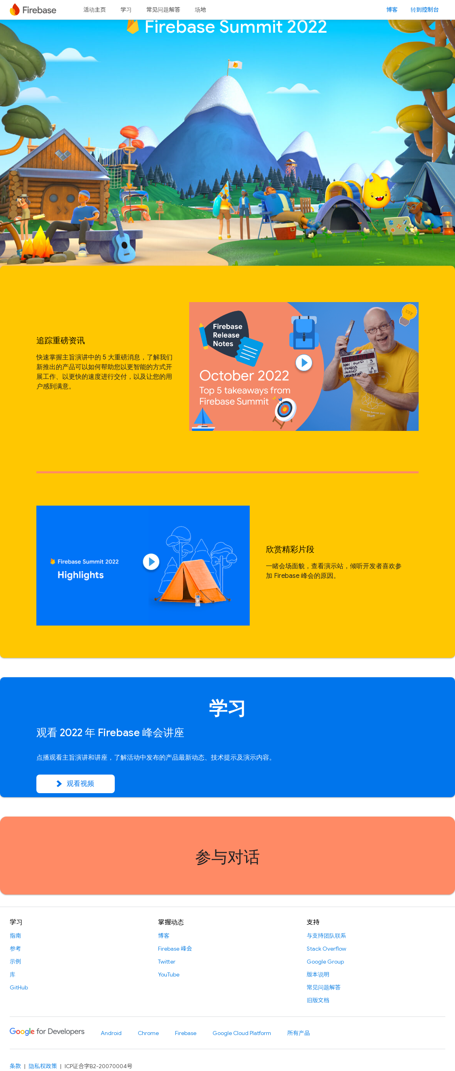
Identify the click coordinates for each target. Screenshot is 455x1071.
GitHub (19, 987)
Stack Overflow (326, 948)
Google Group (325, 961)
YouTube (168, 974)
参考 (15, 948)
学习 (126, 9)
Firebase (185, 1033)
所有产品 (298, 1033)
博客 (392, 9)
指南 (15, 935)
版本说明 (318, 974)
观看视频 (76, 784)
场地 (200, 9)
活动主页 (94, 9)
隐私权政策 (43, 1066)
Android (111, 1033)
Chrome (148, 1033)
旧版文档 (318, 1000)
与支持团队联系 (326, 935)
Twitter (166, 961)
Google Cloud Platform (242, 1033)
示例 (15, 961)
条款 (15, 1066)
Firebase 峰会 (175, 948)
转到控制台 (425, 9)
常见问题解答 (163, 9)
